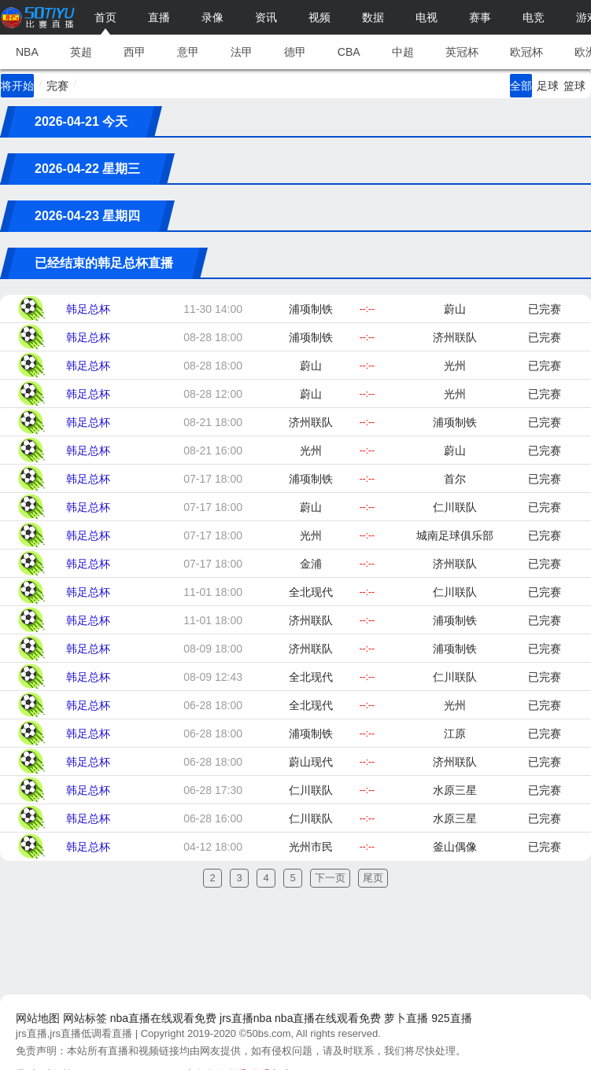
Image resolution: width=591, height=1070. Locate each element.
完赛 (57, 85)
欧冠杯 (526, 52)
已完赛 (544, 309)
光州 (455, 365)
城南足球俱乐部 (454, 535)
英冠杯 (461, 52)
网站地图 (38, 1018)
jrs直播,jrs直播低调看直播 (74, 1033)
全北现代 (311, 592)
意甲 (188, 52)
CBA (349, 52)
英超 (81, 52)
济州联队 (455, 337)
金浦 (311, 563)
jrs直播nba (245, 1018)
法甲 (242, 52)
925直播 (451, 1018)
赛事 (480, 17)
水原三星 (455, 790)
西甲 (135, 52)
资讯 (266, 17)
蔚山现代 (311, 762)
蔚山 (455, 309)
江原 (455, 733)
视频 (319, 17)
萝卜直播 (406, 1018)
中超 (403, 52)
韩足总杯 (88, 309)
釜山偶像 (455, 846)
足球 (548, 85)
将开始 (17, 85)
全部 (521, 85)
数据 (373, 17)
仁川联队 (455, 507)
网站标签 (85, 1018)
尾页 (373, 878)
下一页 (330, 878)
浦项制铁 (311, 309)
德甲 (295, 52)
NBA (27, 52)
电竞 (534, 17)
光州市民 (311, 846)
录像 (212, 17)
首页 (105, 17)
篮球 (574, 85)
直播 (159, 17)
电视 (427, 17)
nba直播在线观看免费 (163, 1018)
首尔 (455, 478)
